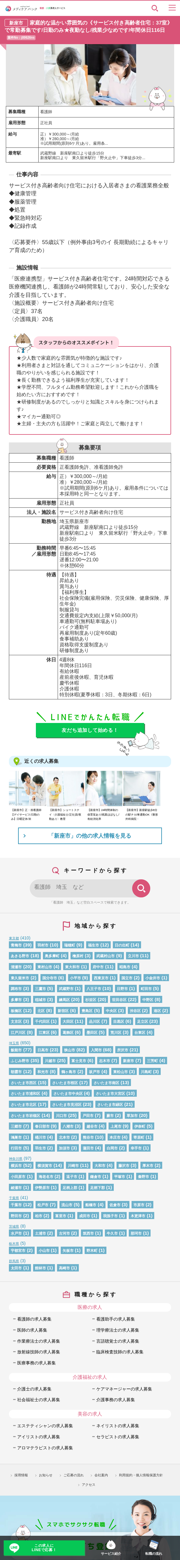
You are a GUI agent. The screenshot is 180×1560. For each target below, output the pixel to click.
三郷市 (16, 1126)
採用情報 (21, 1475)
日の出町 (122, 945)
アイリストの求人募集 (38, 1436)
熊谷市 (88, 1137)
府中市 (98, 967)
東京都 (14, 938)
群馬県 (14, 1261)
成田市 (84, 1216)
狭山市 (69, 1050)
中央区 (111, 1011)
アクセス (88, 1484)
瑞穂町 (69, 945)
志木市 (104, 1061)
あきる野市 (20, 956)
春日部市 (42, 1126)
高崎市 (64, 1268)
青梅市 (16, 945)
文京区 (16, 1021)
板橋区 (16, 1011)
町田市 (146, 989)
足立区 (142, 1021)
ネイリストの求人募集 (117, 1425)
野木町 (92, 1250)
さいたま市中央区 (68, 1094)
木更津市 (138, 1216)
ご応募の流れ (73, 1475)
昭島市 (124, 967)
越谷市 (92, 1126)
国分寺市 (49, 978)
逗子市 (71, 1177)
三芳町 (152, 1061)
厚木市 (147, 1166)
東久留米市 (20, 978)
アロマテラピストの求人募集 (45, 1447)
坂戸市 (94, 1072)
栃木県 (14, 1243)
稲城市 (40, 1000)
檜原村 (77, 956)
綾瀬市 (16, 1188)
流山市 (66, 1205)
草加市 (132, 1116)
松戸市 (42, 1205)
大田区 (68, 1021)
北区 (41, 1011)
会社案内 (101, 1475)
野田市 (16, 1216)
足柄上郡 (70, 1188)
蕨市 (110, 1116)
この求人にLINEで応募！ (44, 1547)
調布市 (16, 989)
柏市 (38, 1216)
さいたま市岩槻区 (25, 1116)
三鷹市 (40, 989)
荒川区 (115, 1032)
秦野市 (143, 1177)
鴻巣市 (16, 1137)
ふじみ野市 (20, 1061)
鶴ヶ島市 (68, 1072)
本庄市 (115, 1137)
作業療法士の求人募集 (38, 1341)
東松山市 (120, 1072)
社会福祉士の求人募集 (38, 1399)
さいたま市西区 (23, 1083)
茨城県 (14, 1226)
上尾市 (115, 1126)
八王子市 (93, 989)
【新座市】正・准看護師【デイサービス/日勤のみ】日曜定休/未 (26, 814)
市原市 (138, 1205)
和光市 (42, 1072)
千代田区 (42, 1021)
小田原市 (18, 1177)
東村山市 (44, 967)
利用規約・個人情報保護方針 (141, 1475)
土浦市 (40, 1233)
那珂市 (136, 1233)
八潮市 (68, 1126)
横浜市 (16, 1166)
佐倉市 (115, 1205)
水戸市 (16, 1233)
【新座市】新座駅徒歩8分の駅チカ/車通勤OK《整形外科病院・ (141, 814)
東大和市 (72, 967)
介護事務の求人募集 (115, 1399)
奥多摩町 (52, 956)
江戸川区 (18, 1032)
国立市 (126, 978)
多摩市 (16, 1000)
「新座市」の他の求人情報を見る (89, 836)
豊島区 (87, 1011)
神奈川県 (15, 1158)
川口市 (61, 1116)
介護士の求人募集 (34, 1388)
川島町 (146, 1072)
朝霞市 (16, 1072)
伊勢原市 (42, 1188)
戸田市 (88, 1116)
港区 (157, 1011)
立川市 (133, 956)
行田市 (16, 1148)
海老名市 (46, 1177)
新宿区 (63, 1011)
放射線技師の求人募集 (38, 1351)
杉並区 (90, 1000)
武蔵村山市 (105, 956)
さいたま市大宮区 (110, 1094)
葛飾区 (68, 1032)
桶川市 (40, 1137)
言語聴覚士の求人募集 (117, 1341)
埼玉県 (14, 1043)
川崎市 (73, 1166)
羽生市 (40, 1148)
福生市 (93, 945)
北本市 (64, 1137)
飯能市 (16, 1050)
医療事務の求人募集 (36, 1362)
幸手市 (136, 1148)
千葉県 (14, 1198)
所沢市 (122, 1050)
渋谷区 (135, 1011)
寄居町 (138, 1137)
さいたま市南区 (106, 1083)
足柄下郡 (97, 1188)
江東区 (44, 1032)
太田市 (16, 1268)
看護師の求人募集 (34, 1319)
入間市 (96, 1050)
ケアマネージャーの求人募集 (124, 1388)
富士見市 (78, 1061)
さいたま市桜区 (65, 1083)
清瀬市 (16, 967)
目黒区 (118, 1021)
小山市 (44, 1250)
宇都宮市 (18, 1250)
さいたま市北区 (23, 1105)
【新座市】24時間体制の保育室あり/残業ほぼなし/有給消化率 (103, 814)
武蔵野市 (66, 989)
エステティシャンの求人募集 (45, 1425)
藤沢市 (123, 1166)
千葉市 (16, 1205)
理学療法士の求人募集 (117, 1330)
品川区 (94, 1021)
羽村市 (42, 945)
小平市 (75, 978)
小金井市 (152, 978)
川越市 (50, 1061)
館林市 (40, 1268)
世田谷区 (119, 1000)
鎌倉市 (95, 1177)
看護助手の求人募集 (115, 1319)
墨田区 (92, 1032)
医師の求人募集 (32, 1330)
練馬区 (64, 1000)
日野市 (122, 989)
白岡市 (112, 1148)
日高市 (42, 1050)
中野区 (147, 1000)
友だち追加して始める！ (90, 730)
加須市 (64, 1148)
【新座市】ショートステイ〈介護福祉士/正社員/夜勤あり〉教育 (65, 814)
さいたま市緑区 (110, 1105)
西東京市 (101, 978)
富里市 (60, 1216)
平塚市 (119, 1177)
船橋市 (90, 1205)
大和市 (99, 1166)
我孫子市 (110, 1216)
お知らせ (45, 1475)
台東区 (139, 1032)
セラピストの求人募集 (117, 1436)
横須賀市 (44, 1166)
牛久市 (112, 1233)
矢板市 (68, 1250)
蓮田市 (88, 1148)
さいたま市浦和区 (25, 1094)
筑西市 (88, 1233)
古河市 (64, 1233)
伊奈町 (139, 1126)
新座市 (128, 1061)
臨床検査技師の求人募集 (120, 1351)
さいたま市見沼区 (67, 1105)
